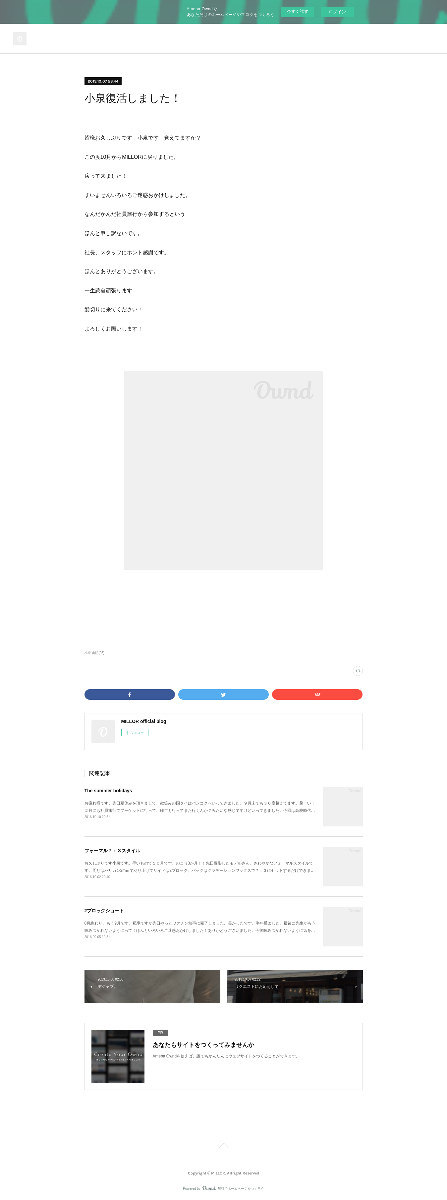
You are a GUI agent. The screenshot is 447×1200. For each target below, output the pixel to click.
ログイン (337, 11)
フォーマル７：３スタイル (112, 850)
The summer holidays (108, 790)
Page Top (223, 1146)
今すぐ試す (297, 11)
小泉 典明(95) (94, 653)
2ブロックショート (104, 910)
